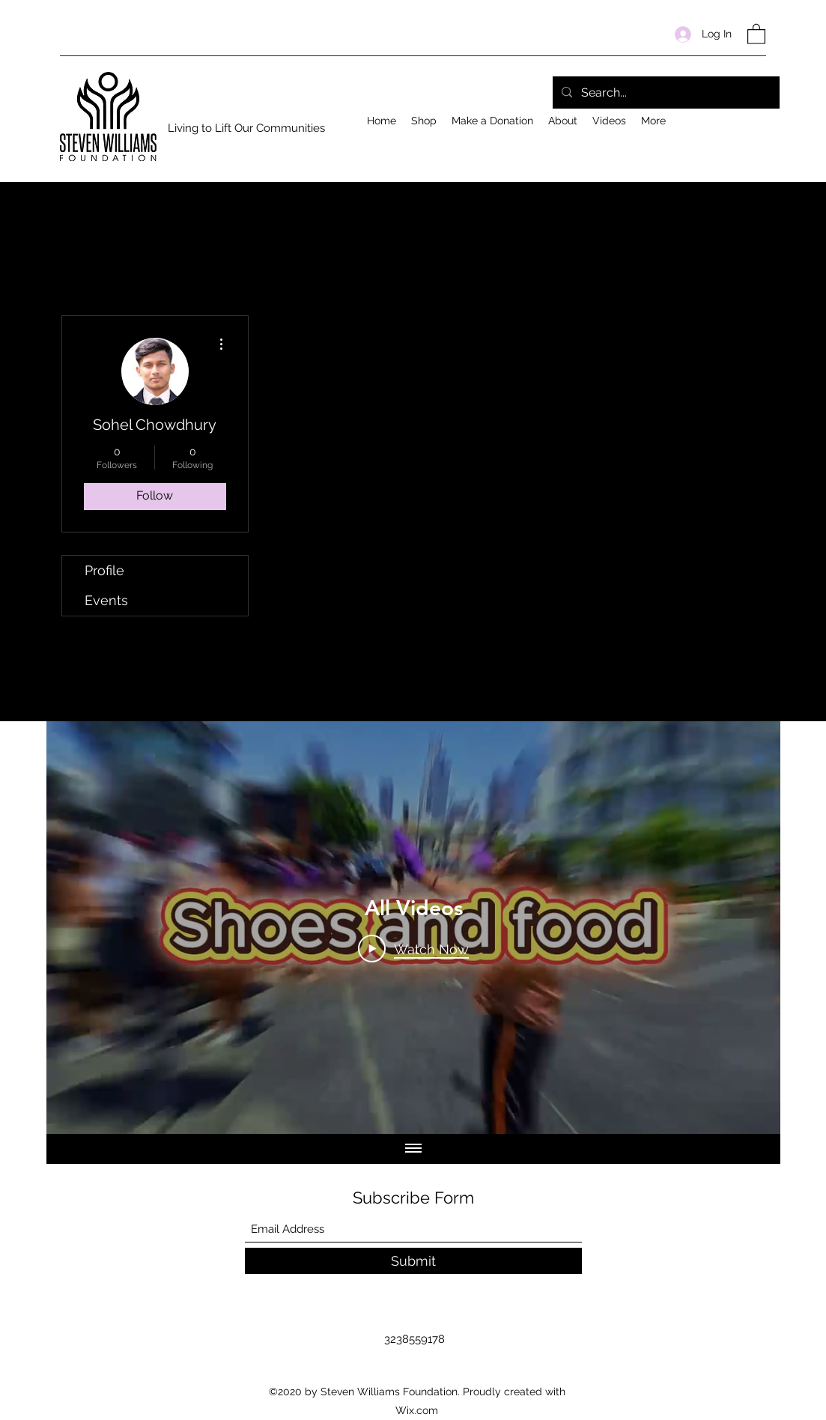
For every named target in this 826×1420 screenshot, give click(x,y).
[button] (756, 33)
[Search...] (664, 92)
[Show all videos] (413, 1149)
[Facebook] (758, 116)
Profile (104, 570)
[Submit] (413, 1261)
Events (106, 600)
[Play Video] (413, 948)
